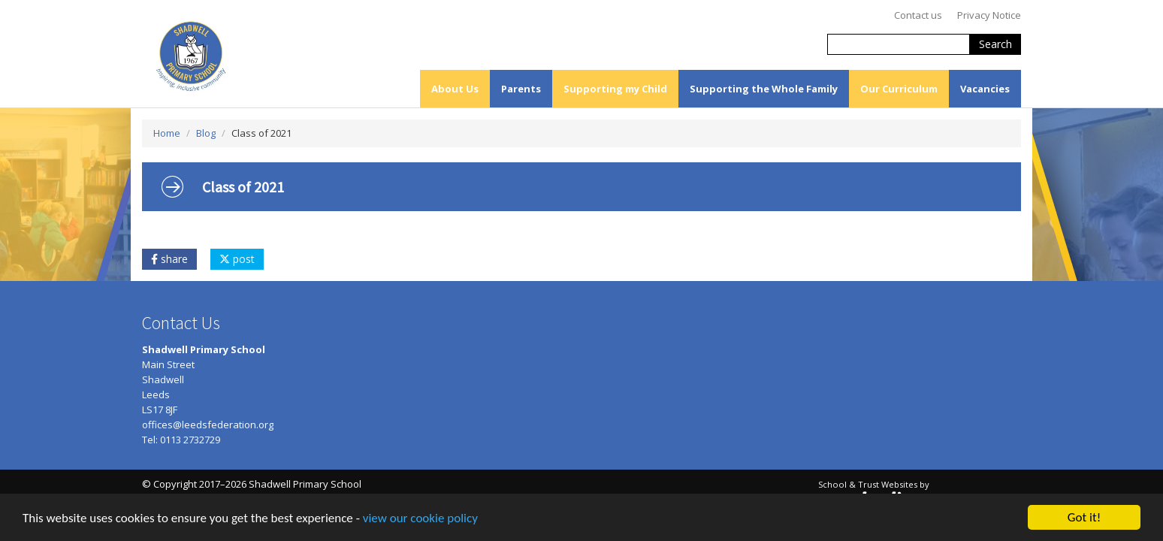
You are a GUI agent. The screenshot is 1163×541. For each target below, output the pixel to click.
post (237, 259)
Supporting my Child (615, 88)
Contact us (918, 15)
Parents (521, 88)
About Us (455, 88)
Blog (206, 133)
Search (995, 44)
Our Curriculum (899, 88)
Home (166, 133)
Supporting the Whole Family (764, 88)
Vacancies (985, 88)
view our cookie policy (420, 519)
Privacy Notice (989, 15)
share (169, 259)
